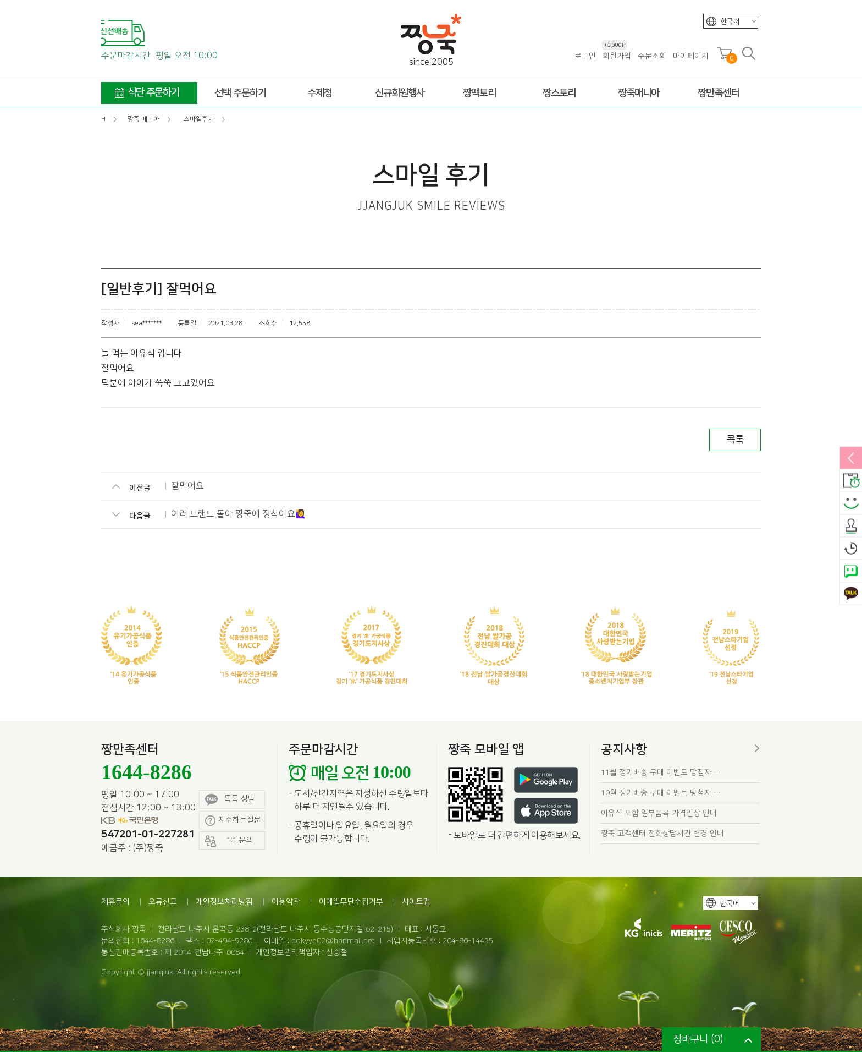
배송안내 (851, 481)
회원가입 (616, 56)
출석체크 (851, 526)
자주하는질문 (233, 820)
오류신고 (162, 901)
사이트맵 (416, 901)
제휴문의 (115, 901)
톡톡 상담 (230, 800)
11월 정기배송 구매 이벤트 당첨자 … (661, 772)
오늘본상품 (851, 549)
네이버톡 (851, 571)
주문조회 (652, 56)
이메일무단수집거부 (351, 901)
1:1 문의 (229, 841)
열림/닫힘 (851, 458)
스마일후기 (851, 504)
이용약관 (286, 901)
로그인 (585, 56)
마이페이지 (691, 56)
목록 (735, 439)
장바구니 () (698, 1039)
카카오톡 (851, 594)
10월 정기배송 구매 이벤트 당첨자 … (661, 792)
